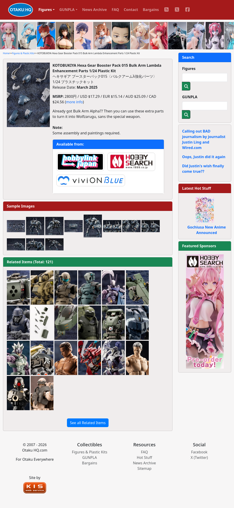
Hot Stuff (144, 457)
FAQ (115, 9)
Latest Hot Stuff (196, 188)
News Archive (94, 9)
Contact (131, 9)
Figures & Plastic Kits (23, 53)
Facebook (199, 452)
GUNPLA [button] (67, 9)
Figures (189, 68)
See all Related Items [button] (88, 422)
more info (74, 101)
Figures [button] (45, 9)
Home (6, 53)
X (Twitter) (199, 457)
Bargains (151, 9)
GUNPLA (189, 96)
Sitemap (144, 468)
